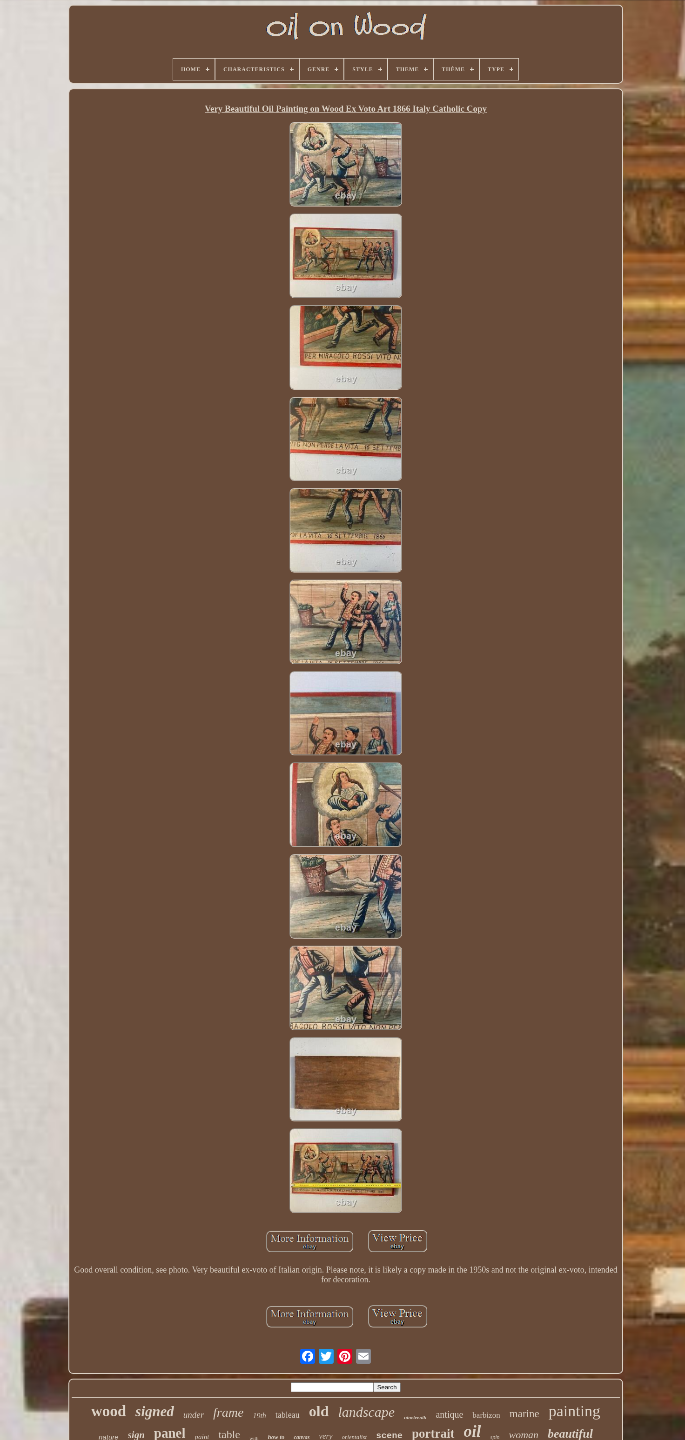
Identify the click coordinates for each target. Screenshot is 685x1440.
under (193, 1415)
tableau (287, 1415)
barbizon (486, 1415)
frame (228, 1412)
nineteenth (415, 1417)
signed (154, 1411)
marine (524, 1414)
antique (449, 1414)
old (319, 1411)
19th (259, 1416)
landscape (366, 1412)
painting (574, 1411)
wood (108, 1411)
